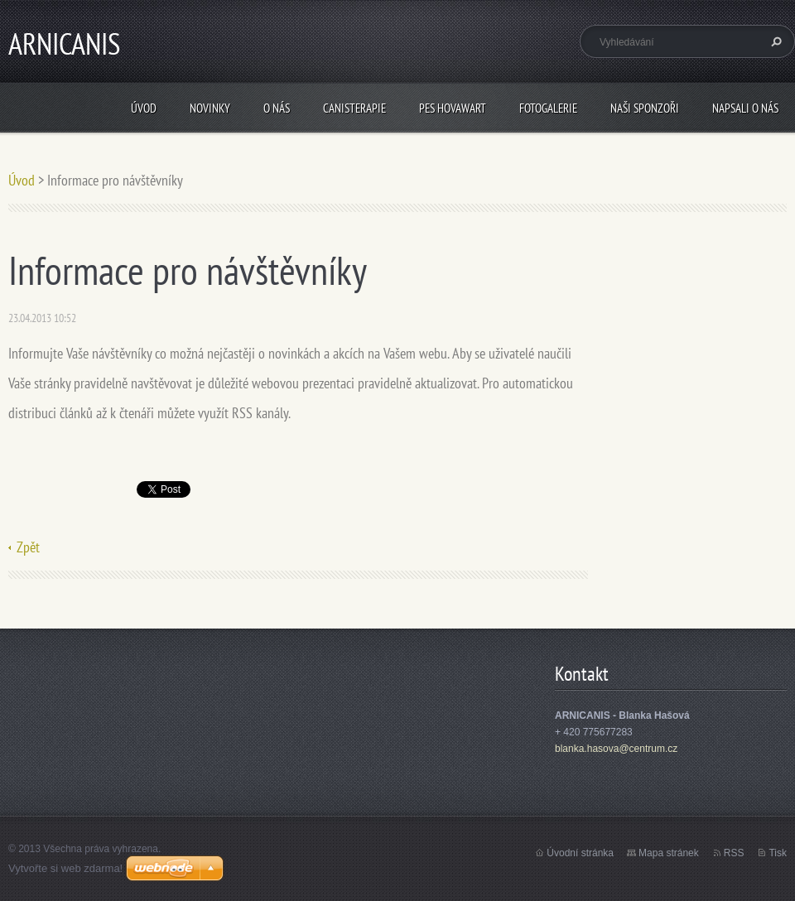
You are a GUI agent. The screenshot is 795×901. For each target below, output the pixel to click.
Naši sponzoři (644, 108)
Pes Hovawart (452, 108)
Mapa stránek (668, 853)
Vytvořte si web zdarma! (65, 868)
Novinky (210, 108)
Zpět (28, 546)
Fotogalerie (548, 108)
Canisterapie (354, 108)
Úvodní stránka (580, 853)
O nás (276, 108)
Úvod (144, 108)
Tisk (777, 853)
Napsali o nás (745, 108)
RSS (734, 853)
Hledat (774, 41)
